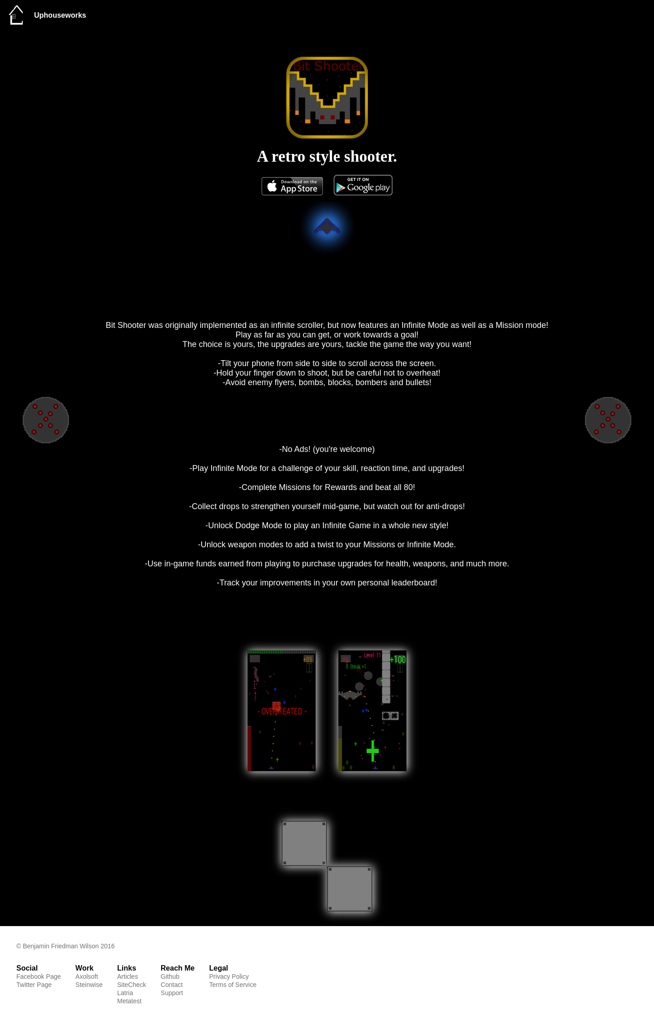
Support (172, 992)
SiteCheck (131, 984)
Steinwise (89, 984)
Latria (125, 992)
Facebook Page (38, 976)
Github (170, 976)
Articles (127, 976)
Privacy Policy (229, 976)
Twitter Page (34, 984)
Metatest (129, 1001)
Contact (172, 984)
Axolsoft (86, 976)
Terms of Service (233, 984)
